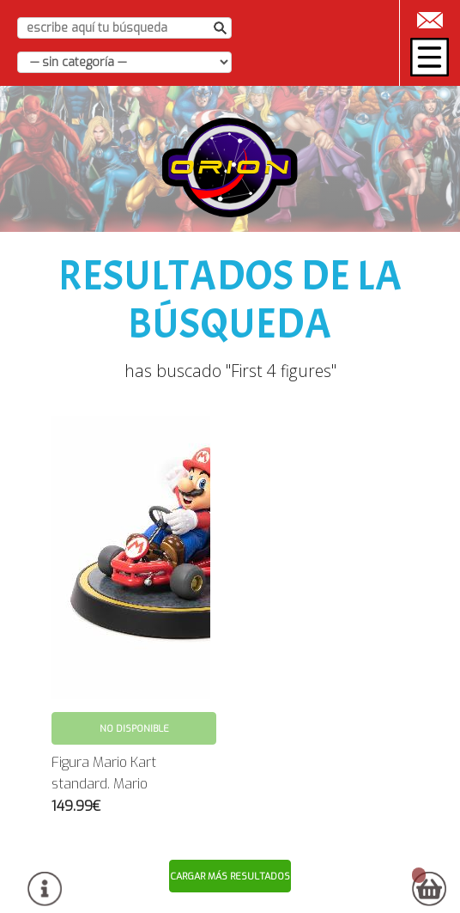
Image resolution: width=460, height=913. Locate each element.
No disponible (134, 728)
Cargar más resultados (230, 876)
